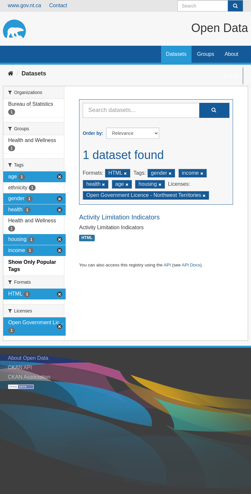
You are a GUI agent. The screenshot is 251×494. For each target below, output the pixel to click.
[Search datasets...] (141, 110)
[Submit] (235, 5)
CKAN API (20, 367)
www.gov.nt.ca (24, 5)
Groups (205, 54)
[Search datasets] (210, 5)
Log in (231, 75)
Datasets (176, 54)
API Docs (191, 265)
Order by (92, 133)
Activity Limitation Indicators (119, 217)
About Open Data (28, 358)
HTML (86, 238)
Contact (58, 5)
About (231, 54)
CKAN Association (29, 377)
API (167, 265)
